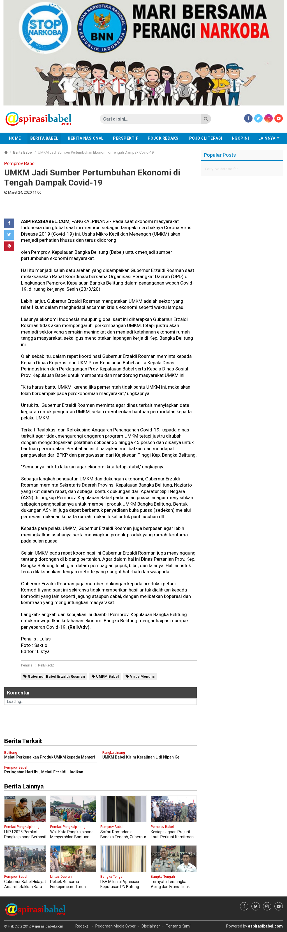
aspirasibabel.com (265, 926)
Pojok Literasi (205, 138)
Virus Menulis (142, 676)
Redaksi (82, 926)
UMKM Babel (107, 676)
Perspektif (125, 138)
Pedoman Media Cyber (115, 926)
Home (15, 138)
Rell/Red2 (46, 665)
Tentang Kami (178, 926)
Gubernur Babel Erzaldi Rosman (56, 676)
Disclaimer (151, 926)
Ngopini (240, 138)
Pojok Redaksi (164, 138)
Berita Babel (44, 138)
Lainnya (267, 138)
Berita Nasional (86, 138)
